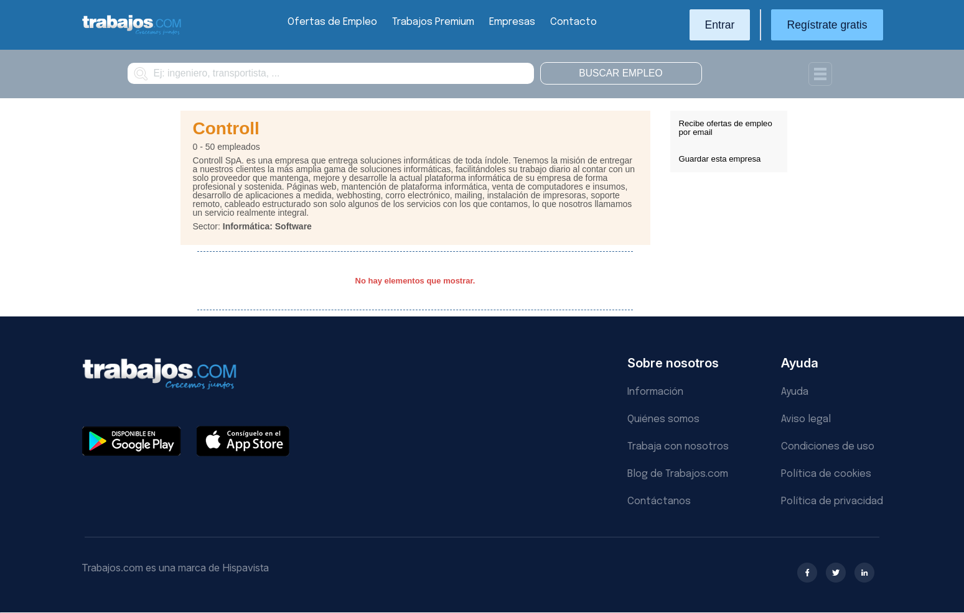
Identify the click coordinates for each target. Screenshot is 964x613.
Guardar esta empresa (720, 159)
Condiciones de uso (827, 446)
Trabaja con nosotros (678, 446)
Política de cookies (826, 474)
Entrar (720, 25)
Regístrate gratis (827, 25)
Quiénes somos (663, 419)
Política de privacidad (832, 501)
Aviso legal (806, 419)
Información (655, 392)
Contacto (573, 22)
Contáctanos (659, 501)
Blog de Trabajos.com (677, 474)
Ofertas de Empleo (332, 22)
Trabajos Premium (433, 22)
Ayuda (794, 392)
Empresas (512, 22)
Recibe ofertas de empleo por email (725, 128)
